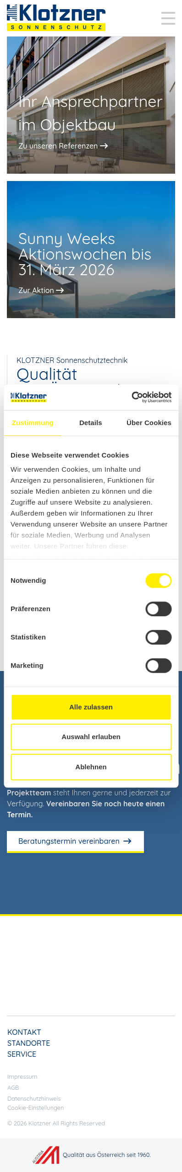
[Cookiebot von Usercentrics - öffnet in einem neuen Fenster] (131, 397)
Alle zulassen (91, 707)
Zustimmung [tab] (33, 422)
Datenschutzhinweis (34, 1098)
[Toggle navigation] (168, 18)
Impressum (22, 1076)
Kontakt (24, 1032)
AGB (13, 1087)
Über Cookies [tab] (149, 422)
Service (21, 1054)
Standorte (28, 1043)
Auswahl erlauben (90, 736)
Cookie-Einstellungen (35, 1107)
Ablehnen (90, 767)
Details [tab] (90, 422)
